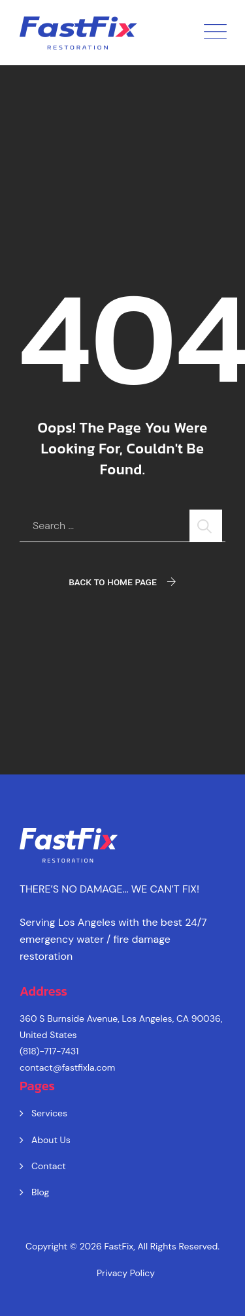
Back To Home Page (113, 582)
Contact (48, 1166)
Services (49, 1113)
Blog (40, 1192)
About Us (51, 1140)
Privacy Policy (126, 1273)
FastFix (119, 1246)
